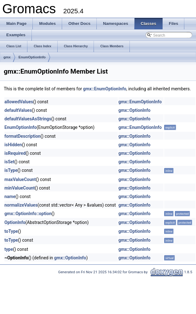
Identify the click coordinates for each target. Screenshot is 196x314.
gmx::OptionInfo (134, 110)
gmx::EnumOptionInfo (104, 88)
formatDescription (22, 136)
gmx (7, 57)
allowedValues (18, 101)
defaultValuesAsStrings (27, 118)
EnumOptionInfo (32, 57)
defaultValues (18, 110)
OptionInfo (15, 222)
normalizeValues (20, 205)
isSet (9, 161)
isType (11, 170)
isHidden (13, 144)
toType (11, 231)
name (9, 196)
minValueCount (19, 187)
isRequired (15, 153)
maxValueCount (20, 179)
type (8, 249)
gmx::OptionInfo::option (28, 213)
